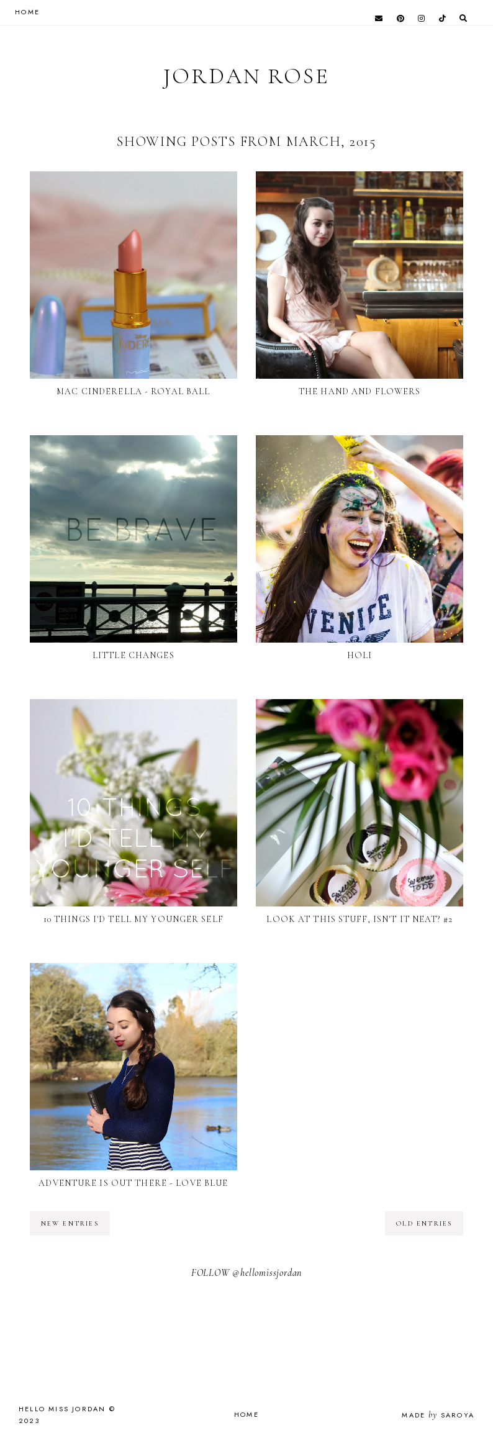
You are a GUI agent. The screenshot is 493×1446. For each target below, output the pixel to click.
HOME (27, 12)
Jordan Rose (246, 76)
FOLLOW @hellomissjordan (246, 1273)
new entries (70, 1223)
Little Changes (133, 655)
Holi (359, 655)
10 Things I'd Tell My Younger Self (133, 919)
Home (246, 1414)
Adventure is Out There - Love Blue (133, 1183)
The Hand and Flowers (359, 391)
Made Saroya (438, 1415)
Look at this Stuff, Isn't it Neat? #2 (359, 919)
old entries (424, 1223)
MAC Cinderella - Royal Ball (133, 391)
